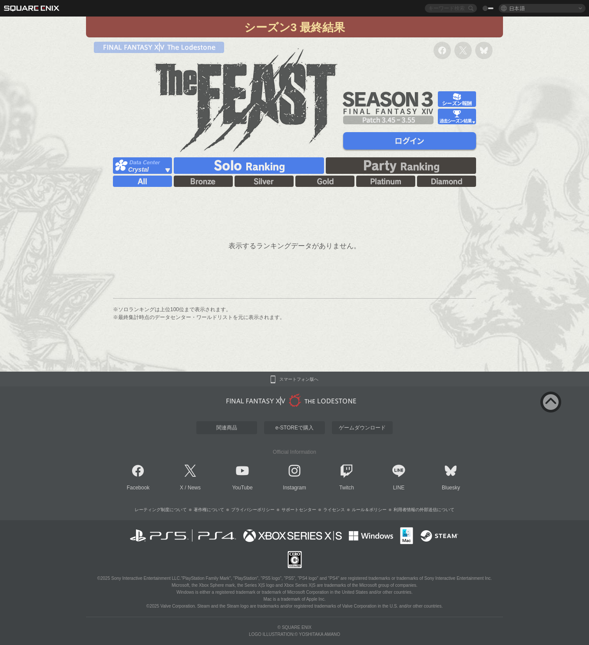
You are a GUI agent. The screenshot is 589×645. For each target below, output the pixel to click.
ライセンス (334, 509)
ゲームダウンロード (362, 428)
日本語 (517, 8)
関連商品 (226, 428)
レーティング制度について (161, 509)
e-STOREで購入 (294, 428)
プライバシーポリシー (253, 509)
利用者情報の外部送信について (424, 509)
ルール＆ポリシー (369, 509)
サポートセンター (298, 509)
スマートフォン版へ (298, 379)
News (194, 488)
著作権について (209, 509)
